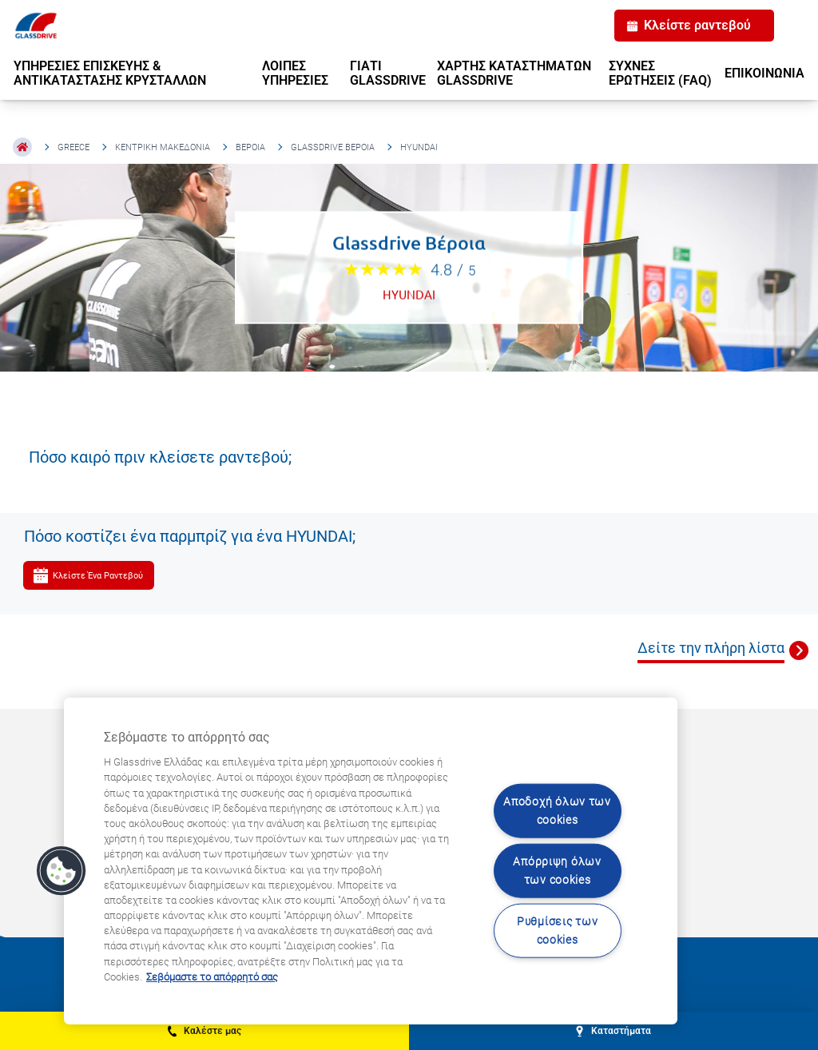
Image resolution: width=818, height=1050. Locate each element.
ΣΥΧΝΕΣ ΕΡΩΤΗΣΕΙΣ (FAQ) (660, 73)
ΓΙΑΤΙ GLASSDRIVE (388, 73)
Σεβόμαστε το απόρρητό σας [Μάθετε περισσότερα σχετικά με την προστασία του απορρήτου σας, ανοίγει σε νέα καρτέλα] (212, 977)
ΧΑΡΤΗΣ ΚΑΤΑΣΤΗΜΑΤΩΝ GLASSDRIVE (514, 73)
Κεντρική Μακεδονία (162, 147)
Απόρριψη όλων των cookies (557, 871)
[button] (61, 871)
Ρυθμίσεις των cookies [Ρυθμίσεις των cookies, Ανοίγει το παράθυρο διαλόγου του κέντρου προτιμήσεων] (557, 931)
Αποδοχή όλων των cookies (557, 810)
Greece (73, 147)
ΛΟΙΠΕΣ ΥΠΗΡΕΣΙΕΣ (295, 73)
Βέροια (250, 147)
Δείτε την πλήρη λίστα (710, 647)
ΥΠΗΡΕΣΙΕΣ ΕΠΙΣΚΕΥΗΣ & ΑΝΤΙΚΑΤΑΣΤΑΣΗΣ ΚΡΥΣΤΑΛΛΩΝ (110, 73)
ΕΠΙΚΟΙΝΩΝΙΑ (764, 73)
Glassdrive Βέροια (333, 147)
